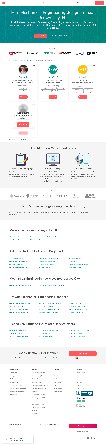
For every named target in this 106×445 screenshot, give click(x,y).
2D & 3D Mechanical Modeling (49, 330)
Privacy (38, 438)
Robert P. (82, 77)
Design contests (15, 379)
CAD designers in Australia (39, 407)
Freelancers (16, 60)
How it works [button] (14, 369)
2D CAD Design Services (47, 306)
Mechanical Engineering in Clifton (20, 285)
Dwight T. (23, 77)
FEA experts (73, 261)
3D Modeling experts (16, 264)
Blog (77, 376)
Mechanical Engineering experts (49, 258)
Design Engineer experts (47, 261)
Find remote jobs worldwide (40, 385)
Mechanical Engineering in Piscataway (51, 285)
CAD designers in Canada (39, 401)
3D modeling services (16, 385)
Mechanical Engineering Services (20, 303)
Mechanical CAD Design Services (50, 303)
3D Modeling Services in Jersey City (21, 237)
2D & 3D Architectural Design (79, 330)
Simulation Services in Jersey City (50, 240)
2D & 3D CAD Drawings (77, 336)
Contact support (80, 372)
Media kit (56, 379)
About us (56, 372)
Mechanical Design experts (18, 267)
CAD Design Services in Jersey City (21, 240)
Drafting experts (44, 267)
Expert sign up (80, 388)
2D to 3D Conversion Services (49, 309)
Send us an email (35, 358)
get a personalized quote (52, 358)
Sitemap (34, 413)
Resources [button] (79, 369)
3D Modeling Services (16, 306)
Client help (79, 382)
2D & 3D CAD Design (76, 333)
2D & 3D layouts (44, 333)
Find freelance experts (38, 372)
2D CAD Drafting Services (77, 312)
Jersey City (30, 60)
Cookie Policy (23, 440)
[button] (23, 3)
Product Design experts (47, 264)
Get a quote (99, 3)
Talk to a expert (59, 36)
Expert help (79, 385)
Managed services (15, 376)
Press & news (58, 376)
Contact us (57, 385)
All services (13, 395)
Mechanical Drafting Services (18, 312)
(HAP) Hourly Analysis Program (19, 330)
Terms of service (58, 388)
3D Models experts (75, 267)
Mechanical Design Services (78, 309)
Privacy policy (58, 391)
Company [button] (56, 369)
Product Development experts (78, 264)
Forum (77, 379)
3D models (35, 391)
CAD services (14, 382)
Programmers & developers (18, 388)
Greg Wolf (53, 77)
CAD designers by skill (38, 395)
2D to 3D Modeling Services (18, 309)
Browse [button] (34, 369)
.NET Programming (15, 333)
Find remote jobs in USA (39, 388)
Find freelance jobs (37, 376)
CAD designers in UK (38, 404)
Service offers (36, 379)
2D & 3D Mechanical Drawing (19, 336)
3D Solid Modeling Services (78, 306)
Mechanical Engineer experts (18, 261)
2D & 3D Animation (45, 336)
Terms (44, 438)
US (22, 60)
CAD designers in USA (38, 398)
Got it (6, 439)
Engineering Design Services (48, 312)
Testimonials (57, 382)
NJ (25, 60)
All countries (35, 410)
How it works (14, 372)
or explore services (83, 431)
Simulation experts (75, 258)
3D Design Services (75, 303)
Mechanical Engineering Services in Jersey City (54, 237)
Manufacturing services (17, 391)
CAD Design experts (16, 258)
